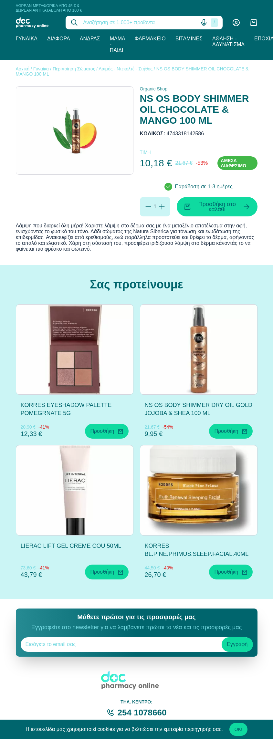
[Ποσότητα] (155, 206)
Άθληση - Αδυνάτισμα (228, 41)
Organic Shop (154, 88)
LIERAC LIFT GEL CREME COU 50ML (71, 546)
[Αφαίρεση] (148, 206)
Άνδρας (90, 38)
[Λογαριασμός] (236, 22)
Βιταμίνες (189, 38)
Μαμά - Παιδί (117, 44)
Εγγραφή (237, 644)
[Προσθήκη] (162, 206)
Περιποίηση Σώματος (74, 68)
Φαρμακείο (150, 38)
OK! (238, 729)
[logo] (36, 22)
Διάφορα (58, 38)
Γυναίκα (27, 38)
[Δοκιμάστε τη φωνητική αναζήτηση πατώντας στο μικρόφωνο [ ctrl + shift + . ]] (204, 22)
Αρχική (23, 68)
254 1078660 (142, 712)
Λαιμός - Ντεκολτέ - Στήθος (125, 68)
